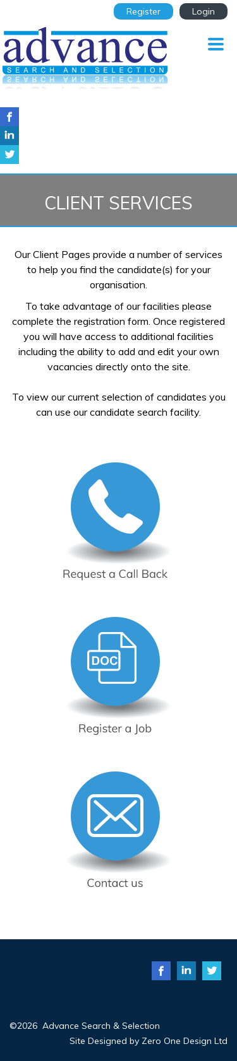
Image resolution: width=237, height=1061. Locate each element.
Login (203, 11)
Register (143, 11)
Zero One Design (177, 1040)
